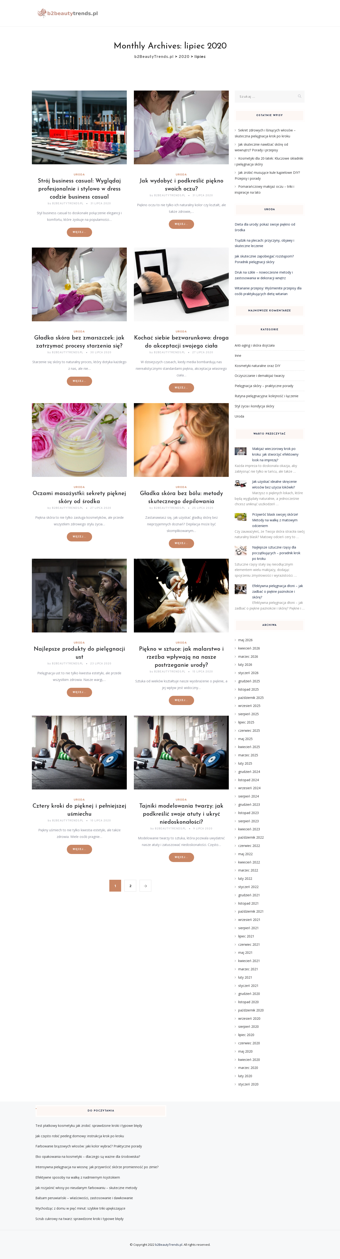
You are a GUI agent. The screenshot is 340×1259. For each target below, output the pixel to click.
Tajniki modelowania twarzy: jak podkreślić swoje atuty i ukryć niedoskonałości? (181, 814)
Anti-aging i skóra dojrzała (255, 345)
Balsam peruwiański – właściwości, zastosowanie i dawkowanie (84, 1198)
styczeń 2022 (248, 886)
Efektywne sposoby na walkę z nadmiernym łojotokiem (77, 1177)
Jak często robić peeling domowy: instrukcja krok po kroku (79, 1136)
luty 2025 (245, 763)
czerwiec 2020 (249, 1043)
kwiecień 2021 (249, 960)
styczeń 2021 (248, 985)
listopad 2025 (248, 689)
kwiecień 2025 (249, 747)
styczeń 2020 (248, 1084)
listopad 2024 (248, 780)
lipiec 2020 (246, 1034)
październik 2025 (251, 697)
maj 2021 (245, 952)
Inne (238, 355)
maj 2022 (245, 854)
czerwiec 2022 (249, 845)
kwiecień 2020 (249, 1059)
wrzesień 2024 (249, 788)
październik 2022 (251, 837)
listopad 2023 (248, 812)
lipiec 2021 (246, 936)
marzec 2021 (248, 969)
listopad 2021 (248, 903)
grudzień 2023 (249, 804)
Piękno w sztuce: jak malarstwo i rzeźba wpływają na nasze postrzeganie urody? (181, 657)
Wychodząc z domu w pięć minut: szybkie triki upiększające (80, 1208)
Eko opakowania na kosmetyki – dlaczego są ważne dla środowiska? (87, 1156)
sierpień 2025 (248, 714)
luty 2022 (245, 878)
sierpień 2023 (248, 821)
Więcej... (79, 232)
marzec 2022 (248, 870)
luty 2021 (245, 977)
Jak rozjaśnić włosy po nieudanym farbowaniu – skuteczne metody (86, 1187)
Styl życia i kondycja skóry (254, 406)
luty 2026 (245, 664)
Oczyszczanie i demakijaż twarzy (260, 375)
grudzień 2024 (249, 771)
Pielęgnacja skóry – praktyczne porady (264, 385)
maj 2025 (245, 738)
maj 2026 (245, 640)
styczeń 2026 (248, 673)
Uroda (79, 175)
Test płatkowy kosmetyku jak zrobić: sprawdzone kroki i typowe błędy (88, 1125)
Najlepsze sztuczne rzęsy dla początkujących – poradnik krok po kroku (276, 553)
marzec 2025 (248, 755)
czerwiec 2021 (249, 944)
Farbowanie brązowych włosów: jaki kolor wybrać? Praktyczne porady (88, 1146)
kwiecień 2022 (249, 862)
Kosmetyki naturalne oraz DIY (257, 365)
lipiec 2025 (246, 722)
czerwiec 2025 (249, 730)
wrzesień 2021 (249, 919)
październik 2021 (251, 911)
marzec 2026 (248, 656)
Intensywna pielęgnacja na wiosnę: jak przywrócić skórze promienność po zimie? (96, 1167)
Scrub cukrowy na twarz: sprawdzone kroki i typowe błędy (79, 1218)
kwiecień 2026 (249, 648)
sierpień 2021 (248, 928)
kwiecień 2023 (249, 829)
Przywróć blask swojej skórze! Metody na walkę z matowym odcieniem (275, 520)
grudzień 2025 (249, 681)
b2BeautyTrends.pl (168, 1244)
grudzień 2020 (249, 993)
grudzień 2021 (249, 895)
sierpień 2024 (248, 796)
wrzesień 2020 (249, 1018)
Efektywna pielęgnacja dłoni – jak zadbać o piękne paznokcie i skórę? (277, 591)
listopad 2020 (248, 1002)
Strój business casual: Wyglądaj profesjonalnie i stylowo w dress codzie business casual (79, 189)
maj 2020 (245, 1051)
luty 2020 (245, 1076)
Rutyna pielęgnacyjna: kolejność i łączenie (266, 396)
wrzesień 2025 (249, 705)
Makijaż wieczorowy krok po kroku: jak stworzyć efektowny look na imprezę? (275, 454)
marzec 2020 (248, 1067)
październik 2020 (251, 1010)
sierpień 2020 (248, 1026)
